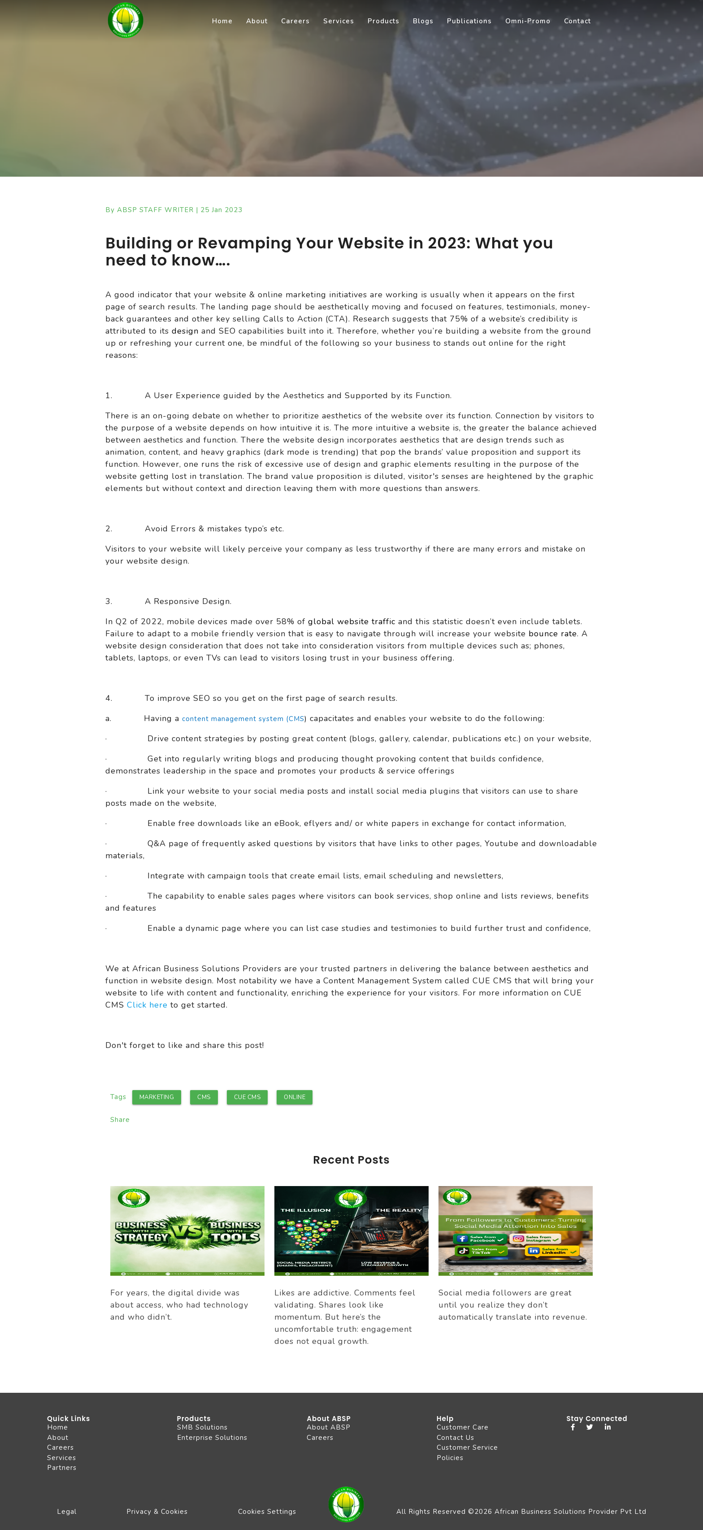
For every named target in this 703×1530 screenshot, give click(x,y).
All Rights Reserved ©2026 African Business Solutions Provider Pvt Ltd (521, 1511)
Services (338, 21)
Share (120, 1119)
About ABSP (329, 1427)
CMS (204, 1097)
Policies (450, 1457)
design (184, 331)
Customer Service (467, 1447)
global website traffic (351, 621)
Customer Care (463, 1427)
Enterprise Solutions (212, 1437)
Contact (577, 21)
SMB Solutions (202, 1427)
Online (294, 1097)
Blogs (423, 21)
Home (222, 21)
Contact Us (455, 1437)
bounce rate (553, 633)
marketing (156, 1097)
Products (383, 21)
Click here (147, 1005)
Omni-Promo (528, 21)
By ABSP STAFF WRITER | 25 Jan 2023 (174, 209)
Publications (469, 21)
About (257, 21)
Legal (67, 1511)
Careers (295, 21)
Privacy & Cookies (157, 1511)
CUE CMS (247, 1097)
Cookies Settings (267, 1511)
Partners (62, 1467)
